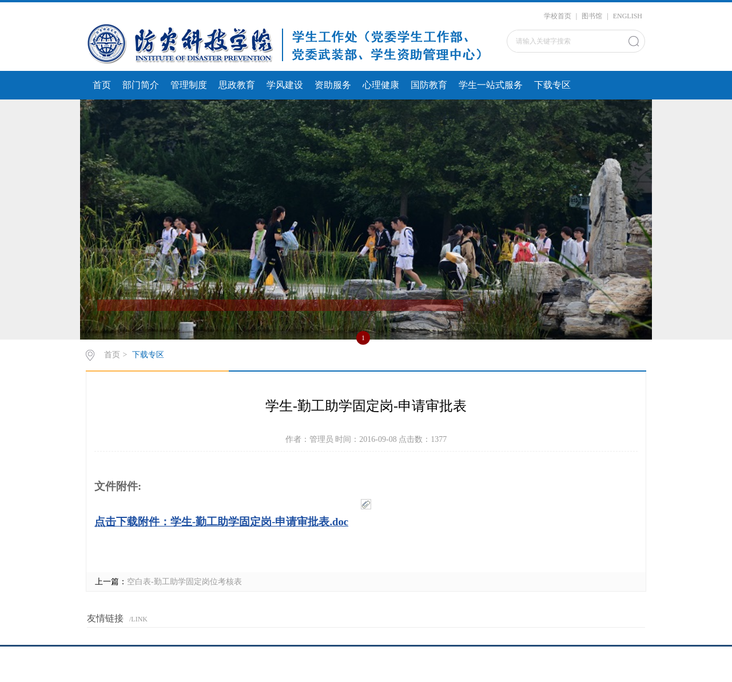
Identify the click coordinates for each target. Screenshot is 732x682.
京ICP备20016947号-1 (366, 667)
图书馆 (592, 16)
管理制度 (188, 85)
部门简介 (140, 85)
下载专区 (552, 85)
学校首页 (557, 16)
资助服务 (333, 85)
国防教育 (429, 85)
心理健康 (381, 85)
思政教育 (236, 85)
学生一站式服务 (491, 85)
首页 (102, 85)
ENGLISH (627, 16)
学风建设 (284, 85)
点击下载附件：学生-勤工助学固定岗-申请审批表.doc (221, 522)
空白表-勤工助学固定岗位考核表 (184, 581)
